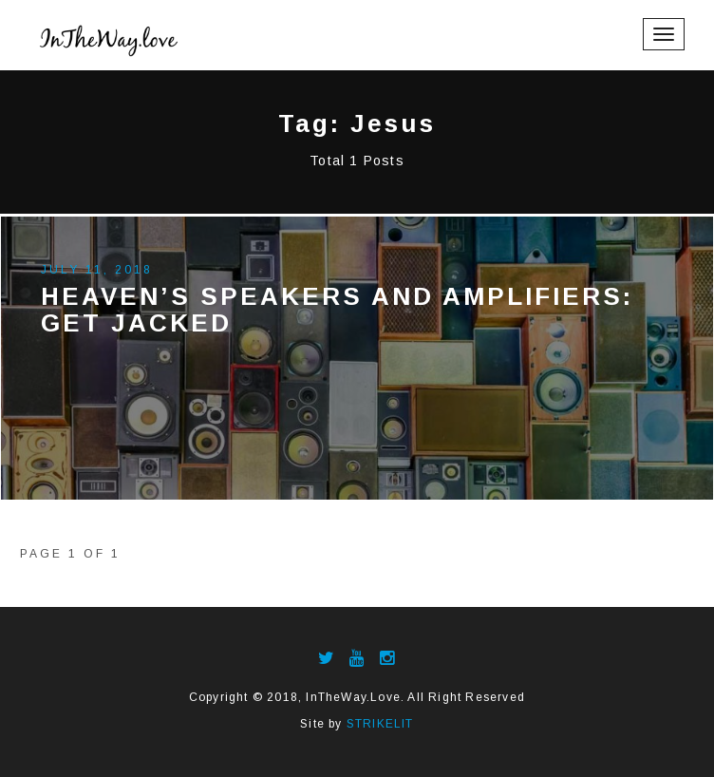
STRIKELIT (380, 723)
